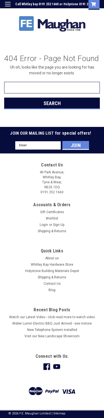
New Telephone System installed (52, 330)
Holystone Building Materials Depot (52, 271)
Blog (52, 290)
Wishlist (52, 218)
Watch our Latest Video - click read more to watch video (52, 317)
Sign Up (73, 12)
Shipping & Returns (52, 231)
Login (58, 12)
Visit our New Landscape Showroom (52, 336)
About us (52, 258)
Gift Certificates (52, 212)
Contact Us (52, 284)
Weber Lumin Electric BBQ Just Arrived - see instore (52, 323)
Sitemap (59, 413)
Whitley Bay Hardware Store (52, 265)
